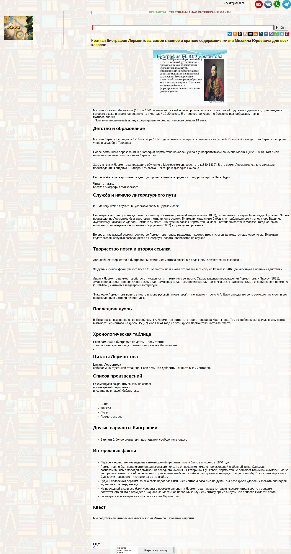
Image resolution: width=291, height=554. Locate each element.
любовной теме (239, 466)
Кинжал (106, 408)
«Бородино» (153, 225)
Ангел (105, 403)
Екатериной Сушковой (201, 470)
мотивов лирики (104, 117)
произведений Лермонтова (111, 387)
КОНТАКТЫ (157, 12)
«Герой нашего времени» (271, 281)
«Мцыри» (165, 281)
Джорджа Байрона (186, 168)
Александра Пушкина (263, 215)
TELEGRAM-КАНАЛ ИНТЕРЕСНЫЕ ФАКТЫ (200, 12)
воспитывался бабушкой (210, 139)
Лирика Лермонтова (107, 278)
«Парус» (264, 278)
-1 (94, 547)
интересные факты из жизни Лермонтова (151, 496)
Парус (105, 412)
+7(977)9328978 (234, 3)
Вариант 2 (108, 439)
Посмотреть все (111, 416)
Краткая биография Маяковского (115, 187)
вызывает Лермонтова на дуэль (115, 323)
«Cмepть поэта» (195, 215)
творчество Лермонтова (149, 234)
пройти (189, 518)
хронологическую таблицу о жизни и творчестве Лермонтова (135, 345)
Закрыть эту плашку (155, 550)
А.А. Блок (223, 294)
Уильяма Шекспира (157, 168)
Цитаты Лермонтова (107, 364)
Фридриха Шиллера (126, 168)
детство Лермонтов (263, 139)
